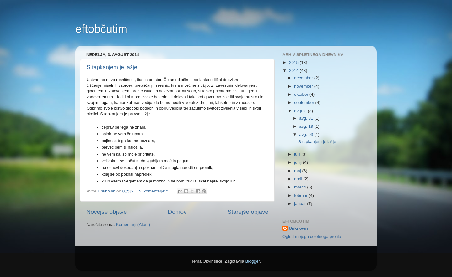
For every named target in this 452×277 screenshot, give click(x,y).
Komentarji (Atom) (133, 224)
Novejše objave (106, 211)
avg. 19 (306, 126)
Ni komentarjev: (153, 191)
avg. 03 (306, 134)
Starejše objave (248, 211)
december (304, 77)
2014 (294, 70)
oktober (301, 94)
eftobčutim (101, 29)
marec (300, 187)
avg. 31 (306, 118)
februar (301, 195)
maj (298, 170)
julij (297, 154)
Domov (177, 211)
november (304, 86)
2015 (294, 62)
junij (298, 162)
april (298, 179)
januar (300, 203)
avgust (301, 111)
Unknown (298, 228)
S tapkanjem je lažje (112, 67)
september (304, 102)
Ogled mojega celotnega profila (311, 236)
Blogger (252, 261)
